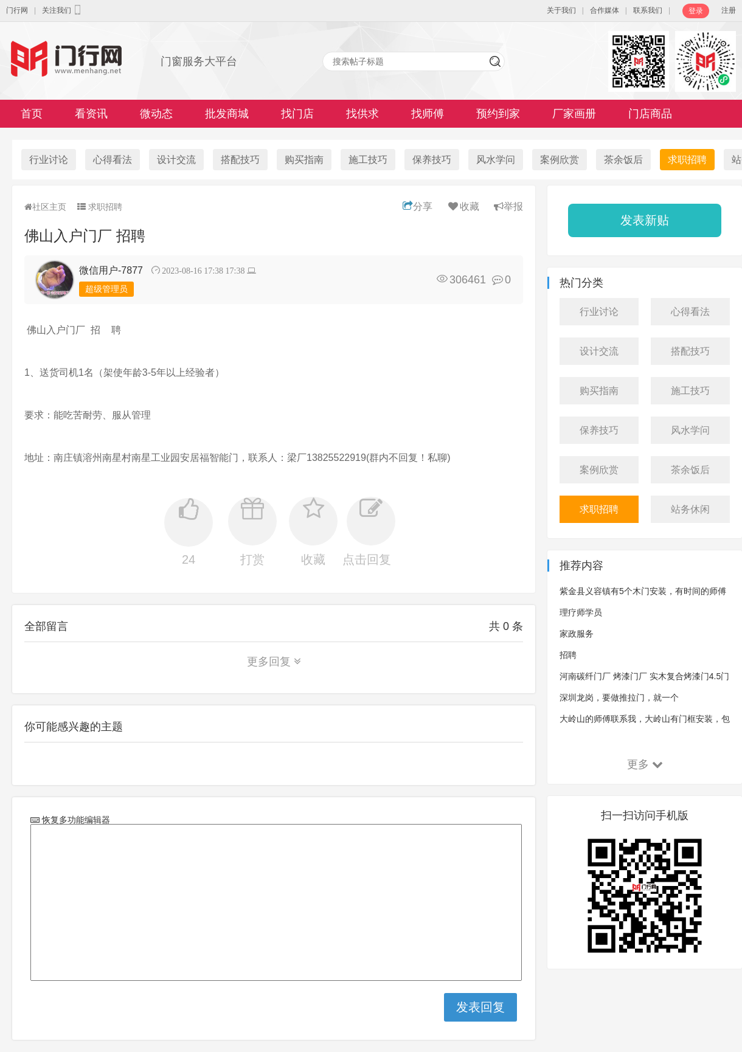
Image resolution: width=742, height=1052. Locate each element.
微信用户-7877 (111, 270)
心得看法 (112, 159)
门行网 (17, 10)
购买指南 (304, 159)
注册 (728, 10)
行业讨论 (48, 159)
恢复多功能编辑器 (75, 819)
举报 (508, 206)
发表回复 (480, 1007)
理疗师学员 (581, 612)
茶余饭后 (623, 159)
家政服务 (577, 633)
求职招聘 (687, 159)
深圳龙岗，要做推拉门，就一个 (619, 697)
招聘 (568, 655)
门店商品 (650, 114)
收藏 (463, 206)
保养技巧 (431, 159)
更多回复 (274, 662)
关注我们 (62, 10)
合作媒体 (604, 10)
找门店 (297, 114)
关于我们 (561, 10)
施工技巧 (367, 159)
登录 (695, 11)
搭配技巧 (240, 159)
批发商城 (227, 114)
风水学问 (495, 159)
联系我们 (647, 10)
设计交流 (176, 159)
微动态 (156, 114)
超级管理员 (106, 289)
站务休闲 (690, 509)
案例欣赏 (559, 159)
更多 (645, 764)
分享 (417, 206)
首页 (32, 114)
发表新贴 (644, 220)
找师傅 (427, 114)
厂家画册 (574, 114)
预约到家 (498, 114)
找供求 (362, 114)
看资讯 (91, 114)
